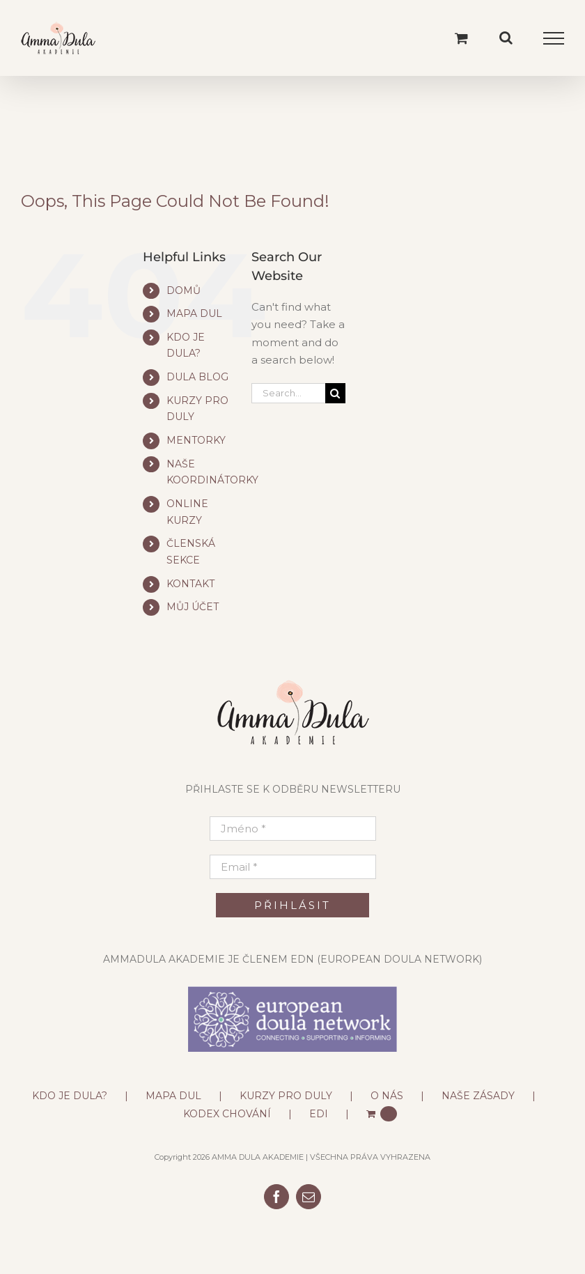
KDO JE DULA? (69, 1095)
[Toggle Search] (506, 38)
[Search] (335, 393)
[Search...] (288, 393)
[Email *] (293, 867)
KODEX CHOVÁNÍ (227, 1114)
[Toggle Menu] (554, 38)
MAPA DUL (194, 313)
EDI (318, 1114)
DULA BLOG (197, 377)
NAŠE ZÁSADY (478, 1095)
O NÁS (386, 1095)
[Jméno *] (293, 828)
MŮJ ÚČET (192, 606)
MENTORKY (196, 440)
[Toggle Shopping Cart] (461, 38)
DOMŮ (183, 290)
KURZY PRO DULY (286, 1095)
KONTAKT (190, 583)
